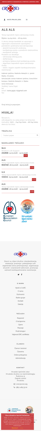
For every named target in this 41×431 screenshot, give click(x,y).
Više (21, 428)
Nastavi (15, 428)
